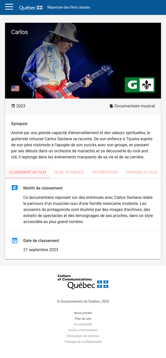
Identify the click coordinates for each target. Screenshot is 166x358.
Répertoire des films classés (68, 7)
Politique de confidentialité (82, 342)
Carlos (19, 32)
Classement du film (27, 172)
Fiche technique (69, 172)
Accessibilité (83, 324)
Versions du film (141, 172)
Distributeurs (105, 172)
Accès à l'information (83, 330)
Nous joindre (83, 313)
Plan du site (83, 319)
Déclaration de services (83, 336)
